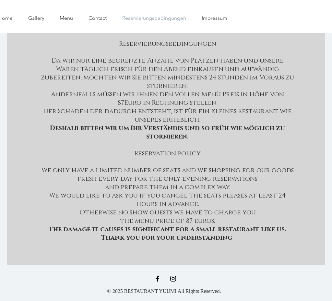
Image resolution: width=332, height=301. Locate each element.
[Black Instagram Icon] (173, 279)
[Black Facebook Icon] (157, 279)
